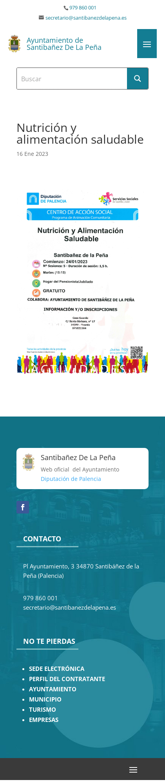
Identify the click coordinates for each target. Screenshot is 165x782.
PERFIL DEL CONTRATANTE (67, 679)
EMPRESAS (43, 720)
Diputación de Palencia (71, 478)
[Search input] (72, 79)
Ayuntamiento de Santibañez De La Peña (64, 43)
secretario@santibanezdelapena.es (86, 18)
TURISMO (42, 709)
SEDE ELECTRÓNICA (56, 669)
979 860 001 (82, 7)
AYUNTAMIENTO (52, 689)
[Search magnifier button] (137, 78)
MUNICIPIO (45, 699)
